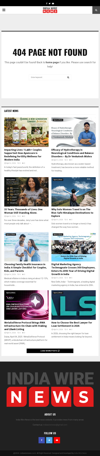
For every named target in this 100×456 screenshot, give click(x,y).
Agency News (10, 120)
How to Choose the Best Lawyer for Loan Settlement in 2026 (71, 324)
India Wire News (80, 453)
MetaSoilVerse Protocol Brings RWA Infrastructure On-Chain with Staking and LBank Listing (25, 326)
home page (52, 62)
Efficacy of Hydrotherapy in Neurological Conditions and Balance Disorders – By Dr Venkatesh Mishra (72, 153)
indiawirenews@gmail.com (55, 425)
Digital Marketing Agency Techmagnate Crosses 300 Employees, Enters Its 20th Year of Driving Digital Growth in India (73, 269)
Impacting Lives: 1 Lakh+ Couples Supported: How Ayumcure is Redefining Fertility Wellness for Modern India (23, 155)
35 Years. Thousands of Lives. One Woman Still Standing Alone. (23, 211)
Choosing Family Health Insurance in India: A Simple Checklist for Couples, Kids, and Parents (25, 267)
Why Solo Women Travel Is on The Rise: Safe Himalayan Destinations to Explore (72, 212)
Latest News (11, 111)
